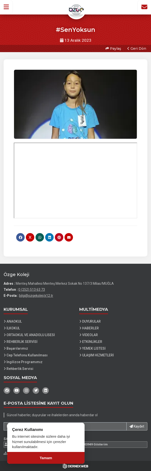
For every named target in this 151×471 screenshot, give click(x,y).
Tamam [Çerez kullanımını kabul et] (46, 458)
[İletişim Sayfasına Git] (144, 7)
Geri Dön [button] (136, 48)
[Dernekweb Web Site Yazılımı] (75, 466)
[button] (6, 7)
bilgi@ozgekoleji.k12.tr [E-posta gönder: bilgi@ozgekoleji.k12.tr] (36, 296)
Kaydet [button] (136, 426)
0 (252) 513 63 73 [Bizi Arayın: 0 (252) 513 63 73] (31, 289)
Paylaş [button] (113, 48)
